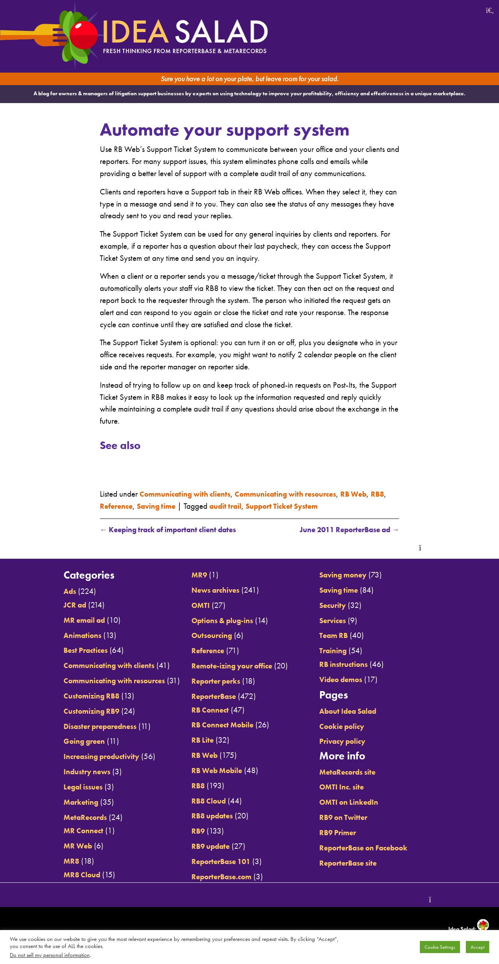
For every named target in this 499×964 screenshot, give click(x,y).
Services (341, 621)
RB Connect (206, 710)
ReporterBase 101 (219, 862)
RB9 (193, 831)
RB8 (107, 506)
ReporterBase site (357, 863)
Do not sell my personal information (50, 955)
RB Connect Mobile (220, 725)
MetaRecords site (357, 772)
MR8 (54, 861)
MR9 (194, 575)
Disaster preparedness (87, 727)
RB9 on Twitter (352, 818)
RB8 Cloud (205, 801)
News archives (213, 591)
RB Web (378, 494)
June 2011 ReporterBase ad (342, 530)
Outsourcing (208, 636)
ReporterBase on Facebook (375, 848)
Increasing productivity (88, 757)
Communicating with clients (190, 494)
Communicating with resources (302, 494)
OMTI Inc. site (350, 787)
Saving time (181, 506)
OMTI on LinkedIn (358, 802)
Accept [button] (478, 947)
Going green (69, 742)
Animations (67, 636)
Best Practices (70, 651)
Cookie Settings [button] (440, 947)
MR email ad (69, 620)
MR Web (62, 846)
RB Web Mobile (214, 771)
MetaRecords (70, 818)
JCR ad (58, 605)
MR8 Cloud (66, 875)
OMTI (196, 605)
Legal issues (68, 787)
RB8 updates (209, 816)
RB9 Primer (346, 833)
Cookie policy (351, 727)
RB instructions (352, 665)
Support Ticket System (318, 506)
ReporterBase (210, 696)
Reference (137, 506)
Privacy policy (352, 742)
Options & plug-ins (220, 621)
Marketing (65, 802)
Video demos (350, 680)
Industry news (71, 772)
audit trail (255, 506)
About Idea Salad (358, 711)
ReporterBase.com (219, 876)
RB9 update (207, 846)
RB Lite (198, 740)
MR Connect (67, 831)
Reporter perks (213, 681)
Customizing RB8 (77, 696)
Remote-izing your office (231, 666)
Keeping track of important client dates (176, 530)
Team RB (341, 636)
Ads (53, 592)
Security (340, 605)
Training (341, 651)
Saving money (352, 575)
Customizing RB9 (77, 711)
